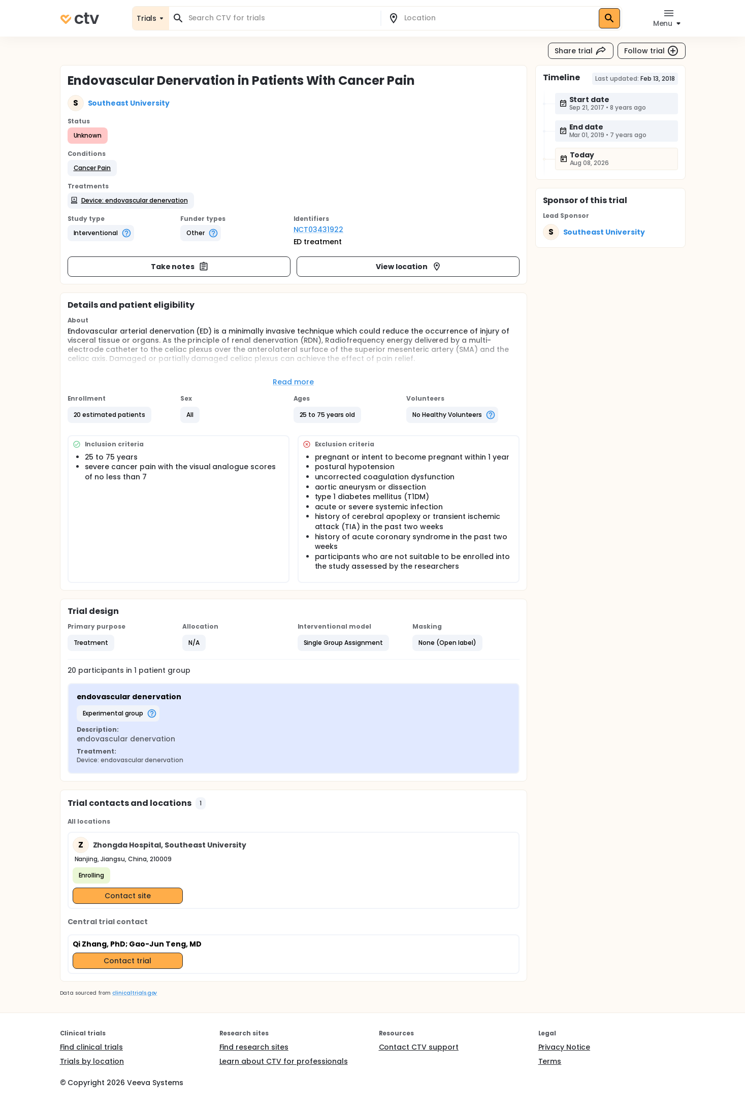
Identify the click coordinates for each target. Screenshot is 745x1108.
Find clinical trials (91, 1047)
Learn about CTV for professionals (283, 1061)
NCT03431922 (319, 229)
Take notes (180, 267)
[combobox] (280, 18)
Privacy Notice (564, 1047)
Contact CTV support (419, 1047)
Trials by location (92, 1061)
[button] (92, 168)
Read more (293, 381)
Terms (550, 1061)
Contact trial (127, 961)
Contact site (128, 896)
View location (409, 267)
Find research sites (253, 1047)
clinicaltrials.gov (134, 993)
